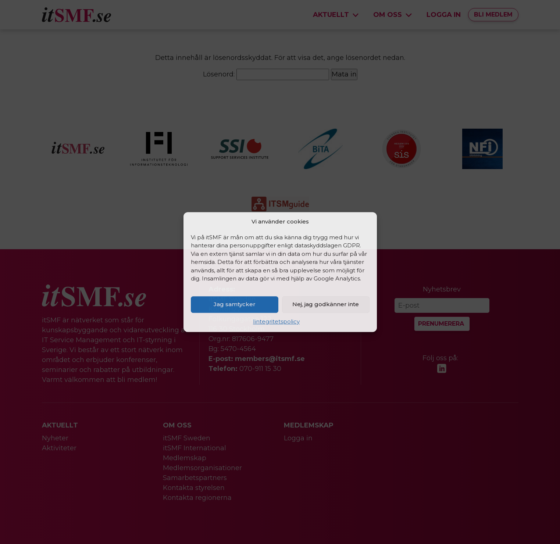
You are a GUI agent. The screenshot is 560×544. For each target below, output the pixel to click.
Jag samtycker (235, 304)
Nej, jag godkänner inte (325, 304)
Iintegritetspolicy (276, 321)
